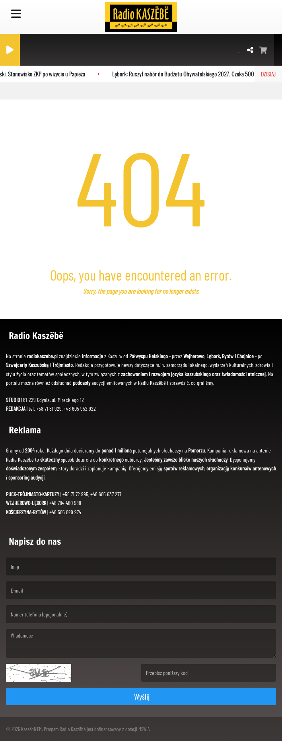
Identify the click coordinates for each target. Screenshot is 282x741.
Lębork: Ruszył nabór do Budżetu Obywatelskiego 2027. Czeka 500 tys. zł (192, 73)
